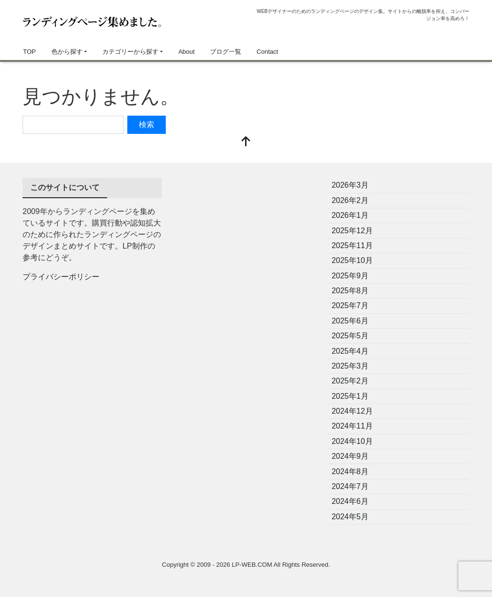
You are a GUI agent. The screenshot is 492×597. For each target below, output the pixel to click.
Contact (267, 51)
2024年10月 (352, 441)
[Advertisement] (246, 238)
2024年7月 (350, 486)
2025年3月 (350, 366)
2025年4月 (350, 351)
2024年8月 (350, 471)
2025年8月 (350, 291)
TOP (29, 51)
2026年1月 (350, 215)
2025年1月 (350, 396)
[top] (246, 142)
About (186, 51)
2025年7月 (350, 305)
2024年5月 (350, 517)
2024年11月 (352, 426)
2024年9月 (350, 456)
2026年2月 (350, 200)
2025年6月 (350, 321)
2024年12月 (352, 411)
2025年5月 (350, 336)
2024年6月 (350, 501)
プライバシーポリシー (61, 277)
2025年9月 (350, 276)
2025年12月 (352, 231)
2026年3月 (350, 185)
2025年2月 (350, 381)
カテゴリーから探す (130, 51)
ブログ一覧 (225, 51)
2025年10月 (352, 260)
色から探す (67, 51)
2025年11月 (352, 245)
